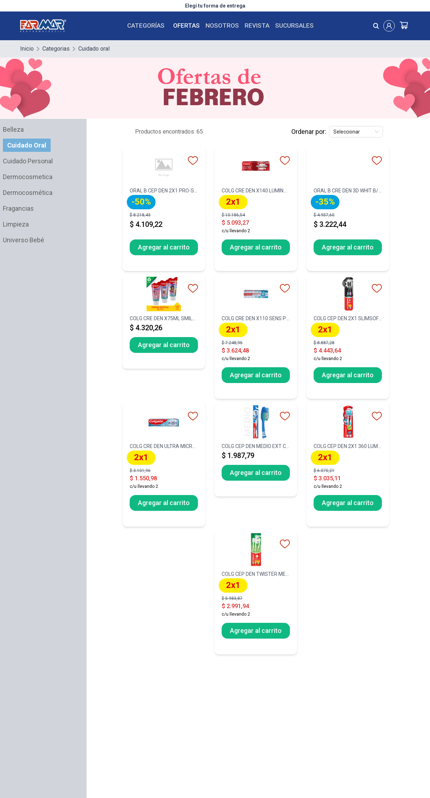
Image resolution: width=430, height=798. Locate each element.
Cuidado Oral (26, 145)
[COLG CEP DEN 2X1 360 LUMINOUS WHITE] (348, 466)
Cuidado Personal (28, 161)
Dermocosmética (27, 192)
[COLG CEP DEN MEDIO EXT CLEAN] (256, 451)
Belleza (13, 129)
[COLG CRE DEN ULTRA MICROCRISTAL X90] (164, 466)
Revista (257, 25)
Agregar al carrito (164, 247)
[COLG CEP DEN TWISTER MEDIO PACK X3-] (256, 594)
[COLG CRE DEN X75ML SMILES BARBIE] (164, 323)
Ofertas (186, 25)
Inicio (27, 48)
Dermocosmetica (27, 177)
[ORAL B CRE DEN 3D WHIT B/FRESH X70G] (348, 211)
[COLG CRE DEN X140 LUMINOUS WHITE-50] (256, 211)
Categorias (56, 48)
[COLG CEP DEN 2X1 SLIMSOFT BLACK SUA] (348, 338)
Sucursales (294, 25)
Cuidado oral (94, 48)
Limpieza (16, 224)
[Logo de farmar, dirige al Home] (47, 25)
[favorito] (192, 160)
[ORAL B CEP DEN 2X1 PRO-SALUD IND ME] (164, 211)
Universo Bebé (23, 240)
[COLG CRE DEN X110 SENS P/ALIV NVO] (256, 338)
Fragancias (18, 208)
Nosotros (222, 25)
